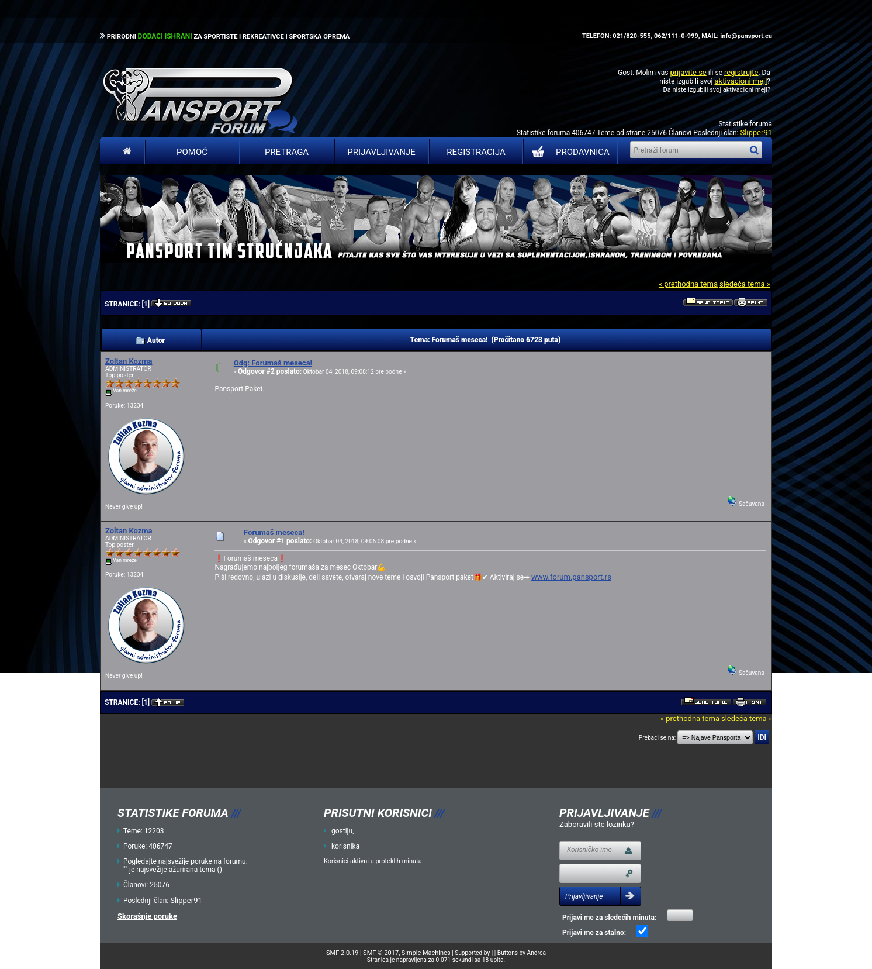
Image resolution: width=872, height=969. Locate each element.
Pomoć (192, 152)
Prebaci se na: (657, 737)
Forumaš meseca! (274, 532)
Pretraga (287, 152)
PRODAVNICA (568, 152)
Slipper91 (756, 132)
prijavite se (688, 72)
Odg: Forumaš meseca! (273, 362)
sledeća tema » (744, 284)
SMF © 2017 (381, 953)
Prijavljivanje (381, 152)
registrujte (741, 72)
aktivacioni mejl (740, 81)
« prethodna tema (688, 284)
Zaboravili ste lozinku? (596, 824)
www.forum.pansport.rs (571, 577)
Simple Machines (426, 953)
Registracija (476, 152)
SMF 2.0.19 (342, 953)
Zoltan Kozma (129, 361)
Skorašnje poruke (147, 916)
